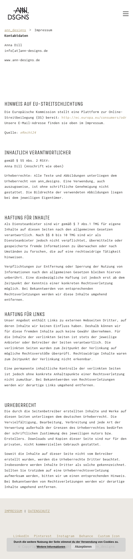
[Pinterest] (43, 536)
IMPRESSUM (13, 511)
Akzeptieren (83, 546)
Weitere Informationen (51, 546)
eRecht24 (28, 132)
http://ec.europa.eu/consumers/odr (94, 117)
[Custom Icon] (109, 536)
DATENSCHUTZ (39, 511)
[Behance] (86, 536)
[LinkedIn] (21, 536)
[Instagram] (65, 536)
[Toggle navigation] (126, 14)
